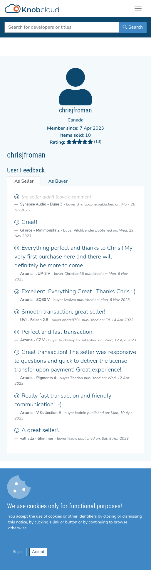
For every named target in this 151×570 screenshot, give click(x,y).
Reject (18, 551)
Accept (38, 551)
